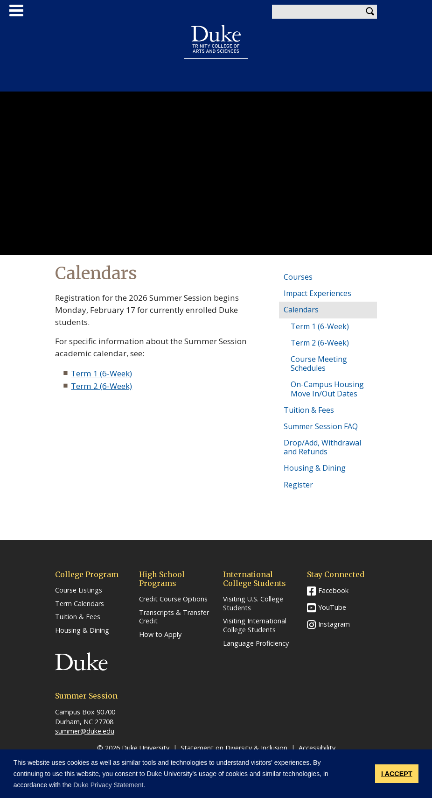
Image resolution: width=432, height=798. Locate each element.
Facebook (333, 590)
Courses (298, 277)
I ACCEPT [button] (396, 773)
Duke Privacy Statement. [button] (109, 785)
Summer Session (216, 70)
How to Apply (160, 634)
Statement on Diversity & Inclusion (234, 747)
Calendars (301, 309)
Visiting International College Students (254, 625)
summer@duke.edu (84, 731)
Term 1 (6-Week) (101, 373)
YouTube (332, 607)
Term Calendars (79, 604)
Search (370, 12)
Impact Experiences (317, 293)
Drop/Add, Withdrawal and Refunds (322, 447)
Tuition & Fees (309, 410)
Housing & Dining (315, 468)
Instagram (334, 624)
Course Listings (78, 590)
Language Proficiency (256, 643)
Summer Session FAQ (321, 426)
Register (298, 485)
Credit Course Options (173, 599)
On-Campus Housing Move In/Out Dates (327, 388)
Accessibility (317, 747)
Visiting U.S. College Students (253, 603)
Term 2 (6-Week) (101, 386)
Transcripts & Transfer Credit (174, 617)
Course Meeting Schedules (319, 363)
